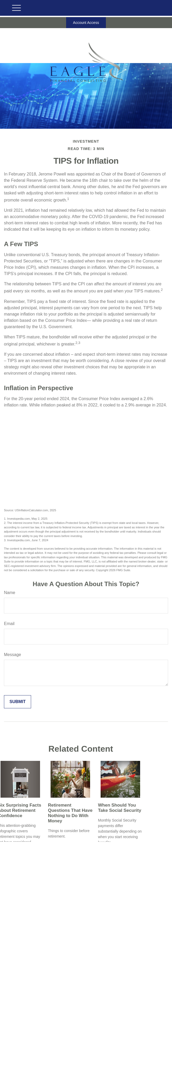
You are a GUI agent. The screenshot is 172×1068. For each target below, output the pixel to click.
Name (9, 592)
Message (12, 654)
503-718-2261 (91, 1029)
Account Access (86, 22)
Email (9, 623)
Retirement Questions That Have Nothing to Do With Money (70, 813)
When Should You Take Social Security (119, 808)
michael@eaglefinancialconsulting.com (86, 1061)
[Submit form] (17, 701)
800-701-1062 (94, 1034)
